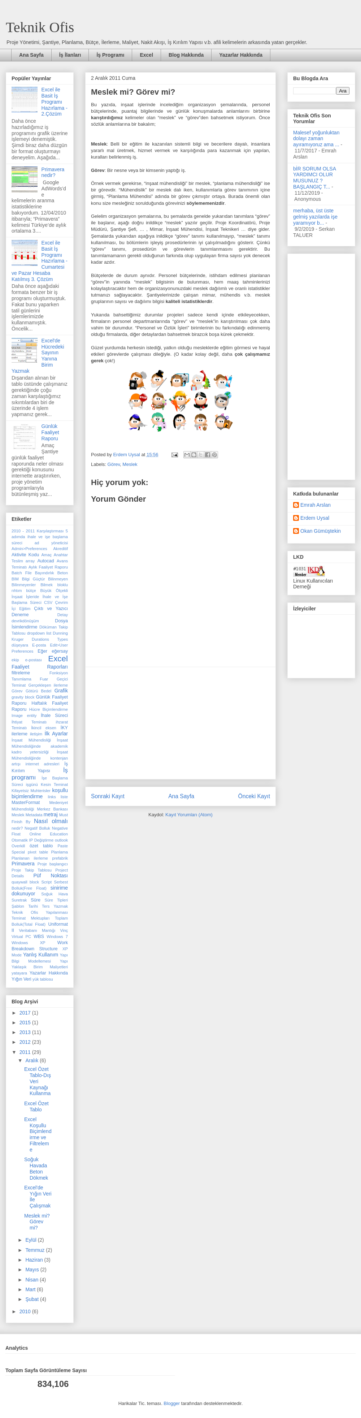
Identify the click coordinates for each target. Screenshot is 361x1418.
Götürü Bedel (38, 691)
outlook (61, 840)
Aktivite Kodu (25, 554)
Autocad (45, 560)
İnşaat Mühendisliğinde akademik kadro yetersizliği (40, 746)
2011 (25, 1052)
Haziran (34, 1260)
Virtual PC (21, 936)
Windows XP (28, 943)
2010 (25, 1311)
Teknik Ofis (40, 27)
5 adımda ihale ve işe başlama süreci (40, 537)
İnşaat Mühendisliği (31, 740)
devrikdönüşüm (25, 621)
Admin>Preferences (29, 548)
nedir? (17, 828)
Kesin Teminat (54, 784)
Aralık (32, 1060)
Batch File (22, 573)
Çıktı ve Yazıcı (51, 608)
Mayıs (32, 1269)
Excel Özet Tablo (36, 1106)
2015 (25, 1022)
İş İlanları (70, 55)
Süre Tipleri (56, 900)
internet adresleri (43, 764)
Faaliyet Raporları (40, 667)
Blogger (172, 1403)
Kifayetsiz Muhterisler (31, 790)
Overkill (18, 846)
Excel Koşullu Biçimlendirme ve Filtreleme (38, 1134)
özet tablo (41, 845)
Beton (62, 573)
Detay (62, 615)
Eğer (42, 651)
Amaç (46, 555)
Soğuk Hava (54, 894)
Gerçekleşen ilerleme (48, 685)
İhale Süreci (54, 715)
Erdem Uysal (314, 518)
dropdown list (39, 633)
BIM (15, 579)
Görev (114, 464)
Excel (146, 55)
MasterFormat (26, 802)
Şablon (18, 906)
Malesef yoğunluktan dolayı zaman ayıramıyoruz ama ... (316, 139)
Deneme (20, 614)
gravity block (23, 697)
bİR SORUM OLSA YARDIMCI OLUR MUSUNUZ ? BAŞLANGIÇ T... (314, 178)
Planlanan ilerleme (30, 858)
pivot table (38, 852)
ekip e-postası (27, 660)
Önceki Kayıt (254, 796)
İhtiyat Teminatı (29, 722)
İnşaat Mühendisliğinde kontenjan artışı (40, 758)
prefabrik (60, 858)
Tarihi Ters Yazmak (48, 906)
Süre (35, 900)
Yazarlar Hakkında (240, 55)
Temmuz (35, 1250)
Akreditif (60, 548)
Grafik (61, 690)
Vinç (64, 930)
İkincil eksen (43, 728)
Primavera (23, 863)
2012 (25, 1042)
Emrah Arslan (315, 505)
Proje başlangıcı (53, 864)
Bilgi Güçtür (33, 579)
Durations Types (50, 639)
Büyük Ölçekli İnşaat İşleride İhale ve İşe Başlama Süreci (40, 596)
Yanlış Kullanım (40, 954)
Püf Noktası (50, 875)
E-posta (39, 645)
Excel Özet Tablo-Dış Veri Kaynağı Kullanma (37, 1081)
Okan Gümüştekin (320, 531)
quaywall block (25, 882)
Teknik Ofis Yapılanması (40, 912)
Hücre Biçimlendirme (48, 709)
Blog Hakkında (186, 55)
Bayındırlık (44, 573)
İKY (64, 727)
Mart (31, 1289)
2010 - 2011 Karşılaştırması (38, 531)
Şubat (32, 1299)
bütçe (31, 590)
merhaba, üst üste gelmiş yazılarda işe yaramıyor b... (315, 217)
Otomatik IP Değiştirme (32, 840)
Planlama (59, 852)
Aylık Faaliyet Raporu (48, 567)
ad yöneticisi (51, 543)
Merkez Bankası (52, 809)
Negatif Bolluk (37, 828)
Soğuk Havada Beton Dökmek (36, 1168)
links (52, 797)
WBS (39, 936)
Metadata (34, 815)
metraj (51, 814)
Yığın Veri (21, 979)
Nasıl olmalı (51, 821)
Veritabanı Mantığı (37, 930)
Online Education (48, 834)
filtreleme (21, 672)
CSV (48, 602)
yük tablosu (42, 979)
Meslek (129, 464)
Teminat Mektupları (31, 918)
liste (64, 797)
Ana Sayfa (31, 55)
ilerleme (19, 733)
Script (46, 882)
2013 (25, 1032)
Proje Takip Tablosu (32, 870)
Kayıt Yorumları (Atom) (189, 814)
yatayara (19, 973)
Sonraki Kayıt (108, 796)
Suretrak (19, 900)
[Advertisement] (180, 723)
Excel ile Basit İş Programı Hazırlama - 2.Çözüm (55, 102)
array (30, 561)
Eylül (31, 1240)
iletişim (36, 734)
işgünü (32, 784)
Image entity (24, 715)
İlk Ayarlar (56, 733)
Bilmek (46, 585)
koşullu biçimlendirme (40, 793)
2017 (25, 1013)
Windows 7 (57, 936)
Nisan (32, 1280)
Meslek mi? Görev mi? (37, 1222)
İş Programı (110, 55)
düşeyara (20, 645)
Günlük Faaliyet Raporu (50, 432)
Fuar (44, 679)
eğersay (60, 651)
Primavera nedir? (53, 172)
